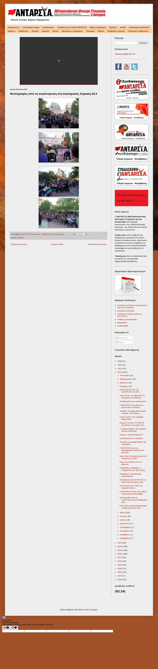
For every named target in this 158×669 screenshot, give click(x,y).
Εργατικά (45, 31)
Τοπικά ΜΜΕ (122, 326)
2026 (120, 579)
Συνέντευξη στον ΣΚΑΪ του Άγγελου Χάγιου (131, 487)
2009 (120, 361)
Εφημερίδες (122, 322)
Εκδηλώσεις (23, 31)
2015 (120, 550)
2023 (120, 572)
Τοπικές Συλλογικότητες (127, 319)
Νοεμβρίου (125, 534)
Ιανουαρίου (125, 375)
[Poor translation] (14, 628)
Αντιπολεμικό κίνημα (31, 27)
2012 (120, 372)
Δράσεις (11, 31)
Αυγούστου (125, 523)
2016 (120, 554)
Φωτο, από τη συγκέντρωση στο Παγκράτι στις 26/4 (133, 457)
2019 (120, 565)
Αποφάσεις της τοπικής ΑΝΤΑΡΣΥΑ (71, 27)
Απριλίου (124, 386)
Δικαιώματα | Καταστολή (139, 27)
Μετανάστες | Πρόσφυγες (72, 31)
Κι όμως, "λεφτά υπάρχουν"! (132, 435)
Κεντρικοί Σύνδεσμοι (125, 311)
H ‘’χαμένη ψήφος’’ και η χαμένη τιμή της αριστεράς (133, 430)
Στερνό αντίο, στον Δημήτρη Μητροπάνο (131, 418)
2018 (120, 561)
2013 (120, 543)
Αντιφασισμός (48, 27)
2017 (120, 557)
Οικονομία (90, 31)
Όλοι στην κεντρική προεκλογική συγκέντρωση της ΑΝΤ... (133, 507)
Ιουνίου (123, 516)
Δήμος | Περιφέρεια (98, 27)
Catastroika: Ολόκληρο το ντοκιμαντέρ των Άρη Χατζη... (133, 469)
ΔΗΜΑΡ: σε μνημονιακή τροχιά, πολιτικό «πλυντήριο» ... (133, 412)
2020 (120, 568)
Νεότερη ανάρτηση (19, 244)
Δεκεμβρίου (125, 538)
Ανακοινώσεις (13, 27)
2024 (120, 576)
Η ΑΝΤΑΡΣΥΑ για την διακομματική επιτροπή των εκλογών (132, 450)
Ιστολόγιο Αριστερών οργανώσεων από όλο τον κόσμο (132, 306)
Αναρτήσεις (122, 338)
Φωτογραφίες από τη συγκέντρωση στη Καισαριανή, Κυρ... (133, 499)
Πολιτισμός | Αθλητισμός (138, 31)
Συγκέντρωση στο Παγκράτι (131, 438)
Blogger (94, 609)
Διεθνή (123, 27)
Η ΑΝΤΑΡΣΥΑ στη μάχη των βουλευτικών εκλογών (131, 406)
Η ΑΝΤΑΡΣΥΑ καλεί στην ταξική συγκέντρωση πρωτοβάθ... (133, 492)
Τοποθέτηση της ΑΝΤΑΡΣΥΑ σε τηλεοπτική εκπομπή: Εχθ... (133, 481)
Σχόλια (120, 342)
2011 (120, 368)
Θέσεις (55, 31)
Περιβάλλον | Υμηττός (116, 31)
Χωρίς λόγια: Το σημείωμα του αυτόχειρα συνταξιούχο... (132, 396)
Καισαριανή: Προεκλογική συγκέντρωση (130, 475)
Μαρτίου (124, 383)
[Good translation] (6, 628)
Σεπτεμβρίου (125, 527)
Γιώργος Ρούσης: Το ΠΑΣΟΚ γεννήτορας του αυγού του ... (133, 424)
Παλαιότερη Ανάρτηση (97, 244)
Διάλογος (113, 27)
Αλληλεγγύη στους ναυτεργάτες (133, 401)
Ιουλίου (123, 520)
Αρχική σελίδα (57, 244)
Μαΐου (123, 513)
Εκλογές (35, 31)
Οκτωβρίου (125, 531)
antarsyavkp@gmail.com (125, 54)
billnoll (80, 609)
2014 (120, 546)
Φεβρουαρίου (126, 379)
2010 (120, 365)
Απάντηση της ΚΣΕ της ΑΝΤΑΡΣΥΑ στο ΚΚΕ (129, 390)
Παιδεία (101, 31)
